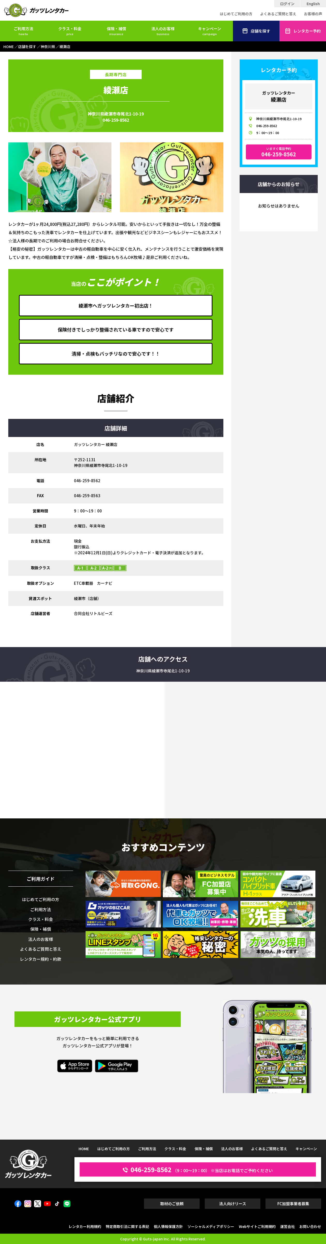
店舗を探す (256, 31)
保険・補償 (116, 31)
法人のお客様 (163, 31)
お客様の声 (313, 13)
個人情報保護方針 (168, 1226)
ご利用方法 (23, 31)
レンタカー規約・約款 (40, 959)
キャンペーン (209, 31)
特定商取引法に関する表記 (127, 1226)
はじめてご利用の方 (236, 13)
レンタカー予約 (303, 31)
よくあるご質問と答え (278, 13)
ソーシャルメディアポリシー (210, 1226)
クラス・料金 (69, 31)
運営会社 (287, 1226)
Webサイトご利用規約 (257, 1226)
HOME (84, 1148)
